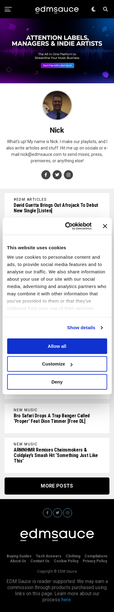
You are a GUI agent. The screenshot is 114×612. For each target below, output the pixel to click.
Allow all (57, 346)
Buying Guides (19, 556)
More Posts (57, 486)
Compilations (96, 556)
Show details (81, 327)
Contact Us (40, 561)
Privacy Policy (95, 561)
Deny (57, 381)
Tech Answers (48, 556)
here (66, 600)
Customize (57, 363)
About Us (18, 561)
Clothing (73, 556)
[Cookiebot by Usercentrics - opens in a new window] (68, 226)
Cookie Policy (66, 561)
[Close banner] (105, 226)
